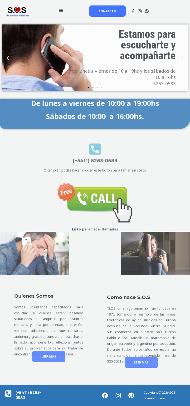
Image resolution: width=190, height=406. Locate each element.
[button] (61, 10)
